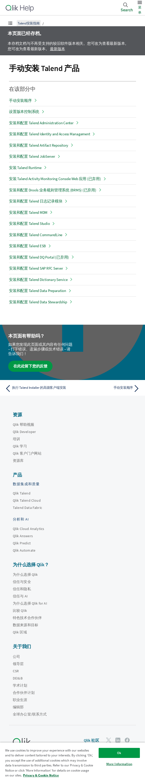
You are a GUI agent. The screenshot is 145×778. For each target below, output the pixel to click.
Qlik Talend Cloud (27, 500)
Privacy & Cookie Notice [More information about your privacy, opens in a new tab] (41, 775)
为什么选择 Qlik (25, 574)
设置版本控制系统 (24, 111)
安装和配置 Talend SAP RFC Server (36, 268)
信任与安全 (22, 581)
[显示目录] (10, 23)
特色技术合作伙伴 (27, 617)
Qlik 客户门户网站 (27, 453)
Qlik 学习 (20, 446)
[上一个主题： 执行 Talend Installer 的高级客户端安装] (37, 388)
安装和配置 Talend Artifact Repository (38, 145)
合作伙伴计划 (24, 692)
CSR (16, 671)
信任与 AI (20, 596)
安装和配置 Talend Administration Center (41, 122)
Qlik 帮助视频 (23, 424)
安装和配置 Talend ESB (27, 245)
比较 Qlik (20, 610)
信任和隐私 (22, 589)
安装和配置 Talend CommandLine (35, 234)
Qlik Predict (22, 543)
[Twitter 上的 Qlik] (108, 740)
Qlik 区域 (20, 632)
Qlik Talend (21, 493)
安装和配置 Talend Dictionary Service (38, 279)
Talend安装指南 (29, 23)
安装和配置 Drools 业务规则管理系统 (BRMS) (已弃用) (52, 190)
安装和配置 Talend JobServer (32, 156)
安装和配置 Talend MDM (28, 212)
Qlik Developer (24, 431)
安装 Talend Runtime (25, 167)
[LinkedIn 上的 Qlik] (118, 740)
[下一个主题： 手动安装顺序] (107, 388)
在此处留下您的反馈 (30, 366)
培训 (16, 439)
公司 (16, 656)
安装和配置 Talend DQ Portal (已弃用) (39, 257)
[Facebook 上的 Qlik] (127, 740)
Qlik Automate (24, 550)
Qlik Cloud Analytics (28, 528)
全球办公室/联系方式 (30, 714)
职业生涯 (20, 699)
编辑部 (18, 707)
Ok (119, 753)
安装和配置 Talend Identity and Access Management (49, 133)
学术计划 (20, 685)
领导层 (18, 663)
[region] (72, 760)
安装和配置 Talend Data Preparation (37, 290)
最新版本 (57, 48)
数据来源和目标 (25, 625)
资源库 (18, 460)
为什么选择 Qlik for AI (30, 603)
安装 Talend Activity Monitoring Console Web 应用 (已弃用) (55, 178)
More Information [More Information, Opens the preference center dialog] (119, 764)
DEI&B (18, 678)
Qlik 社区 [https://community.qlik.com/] (91, 740)
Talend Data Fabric (27, 507)
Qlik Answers (23, 536)
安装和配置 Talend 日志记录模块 (35, 201)
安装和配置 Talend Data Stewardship (38, 301)
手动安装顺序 (20, 100)
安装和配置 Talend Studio (29, 223)
